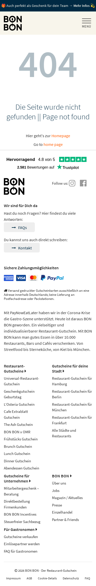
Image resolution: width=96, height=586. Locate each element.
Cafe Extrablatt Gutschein (16, 414)
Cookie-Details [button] (47, 578)
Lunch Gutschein (17, 453)
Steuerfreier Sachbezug (22, 521)
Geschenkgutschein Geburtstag (19, 394)
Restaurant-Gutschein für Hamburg (72, 381)
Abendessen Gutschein (21, 468)
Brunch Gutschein (18, 446)
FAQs (19, 227)
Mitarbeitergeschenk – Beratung (21, 491)
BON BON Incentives (20, 514)
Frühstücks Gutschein (21, 439)
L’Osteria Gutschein (19, 404)
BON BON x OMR (17, 431)
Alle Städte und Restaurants (64, 433)
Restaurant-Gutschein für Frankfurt (72, 420)
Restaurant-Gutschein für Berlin (72, 394)
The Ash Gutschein (18, 424)
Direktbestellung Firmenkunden (17, 504)
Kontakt (22, 247)
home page (53, 144)
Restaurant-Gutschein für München (72, 407)
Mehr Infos (81, 5)
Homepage (60, 135)
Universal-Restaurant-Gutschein (21, 381)
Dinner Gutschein (17, 460)
